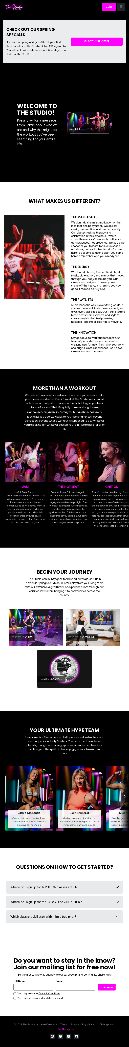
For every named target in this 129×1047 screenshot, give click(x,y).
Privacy (75, 1024)
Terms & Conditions (49, 993)
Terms (63, 1024)
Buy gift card (89, 1024)
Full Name (19, 981)
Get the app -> (65, 1029)
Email (59, 981)
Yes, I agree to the (38, 993)
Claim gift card (107, 1024)
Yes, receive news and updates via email (40, 998)
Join (109, 6)
